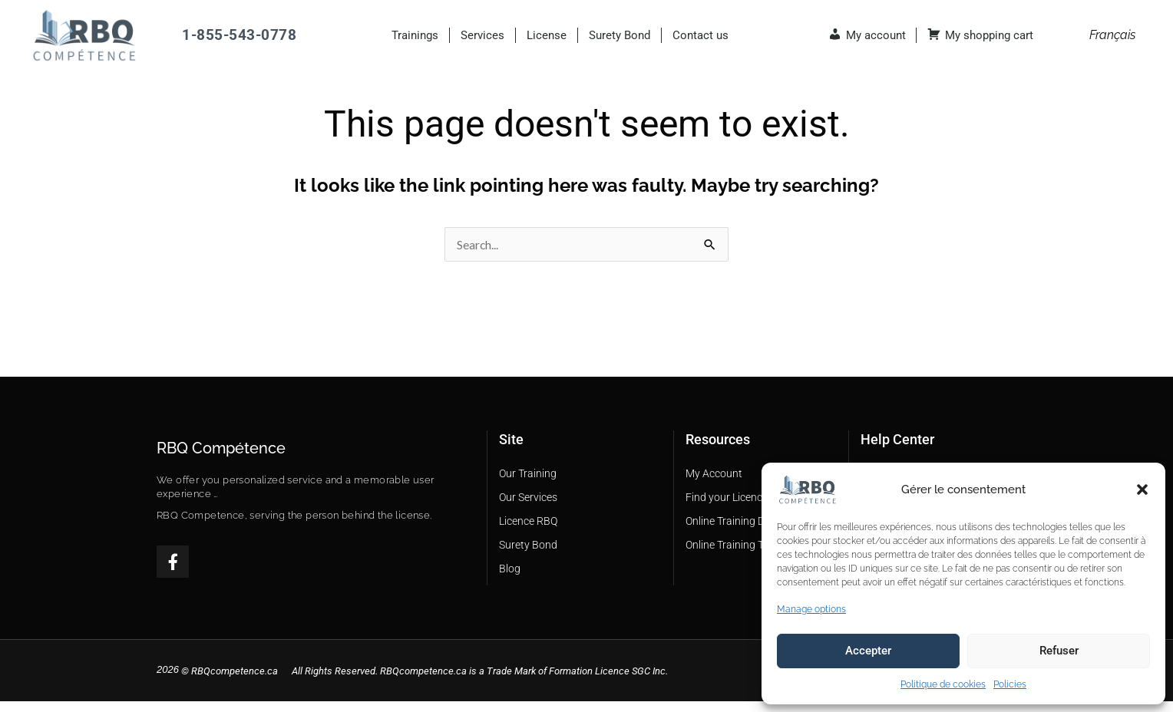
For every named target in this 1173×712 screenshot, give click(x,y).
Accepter (868, 651)
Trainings (415, 35)
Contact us (700, 35)
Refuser (1059, 651)
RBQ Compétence (221, 457)
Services (482, 35)
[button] (1142, 489)
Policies (1009, 684)
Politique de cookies (943, 684)
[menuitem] (1112, 35)
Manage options (811, 609)
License (547, 35)
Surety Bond (619, 35)
